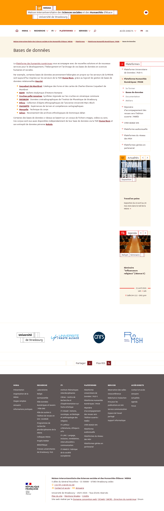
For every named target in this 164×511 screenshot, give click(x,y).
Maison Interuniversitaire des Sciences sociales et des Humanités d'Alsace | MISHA (43, 41)
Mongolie (23, 109)
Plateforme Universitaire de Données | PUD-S (91, 393)
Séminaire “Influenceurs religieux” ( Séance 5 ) (134, 270)
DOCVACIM (24, 99)
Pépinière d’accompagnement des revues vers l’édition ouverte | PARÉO (92, 414)
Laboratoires (42, 390)
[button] (95, 31)
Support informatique (116, 420)
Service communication (117, 409)
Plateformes (80, 41)
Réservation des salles (117, 390)
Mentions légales (72, 496)
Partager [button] (81, 363)
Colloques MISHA (43, 437)
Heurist (39, 81)
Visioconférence (114, 394)
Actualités (135, 398)
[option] (135, 193)
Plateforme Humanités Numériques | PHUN (103, 41)
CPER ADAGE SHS (90, 425)
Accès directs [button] (128, 31)
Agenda (134, 402)
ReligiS (39, 394)
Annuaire (17, 405)
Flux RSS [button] (100, 363)
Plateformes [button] (68, 31)
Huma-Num (68, 78)
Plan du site (57, 496)
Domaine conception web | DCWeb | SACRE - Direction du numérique (104, 499)
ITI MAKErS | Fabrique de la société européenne (69, 452)
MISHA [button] (26, 31)
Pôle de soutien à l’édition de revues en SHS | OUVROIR (46, 415)
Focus (133, 406)
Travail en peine (131, 198)
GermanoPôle (42, 398)
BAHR (22, 93)
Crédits (85, 496)
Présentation (18, 390)
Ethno (22, 103)
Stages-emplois (19, 401)
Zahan (22, 113)
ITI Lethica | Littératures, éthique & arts (70, 428)
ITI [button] (54, 31)
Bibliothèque (42, 445)
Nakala (49, 124)
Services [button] (85, 31)
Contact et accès (138, 390)
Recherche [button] (41, 31)
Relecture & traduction (117, 398)
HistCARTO (24, 106)
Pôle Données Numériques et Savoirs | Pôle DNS (46, 405)
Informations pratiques (22, 409)
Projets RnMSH (43, 441)
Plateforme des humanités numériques (34, 63)
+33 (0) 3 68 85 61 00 (64, 484)
